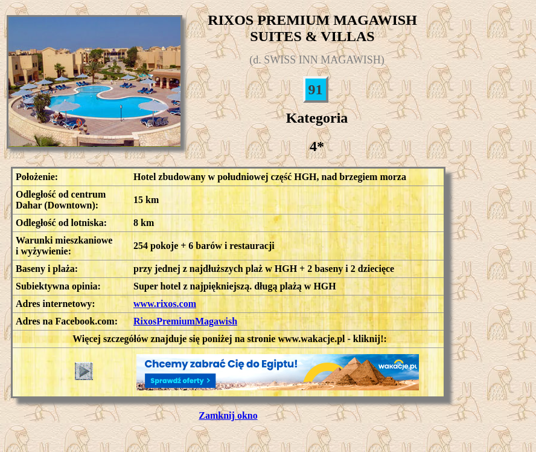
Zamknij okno (228, 415)
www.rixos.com (164, 304)
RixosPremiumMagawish (185, 321)
